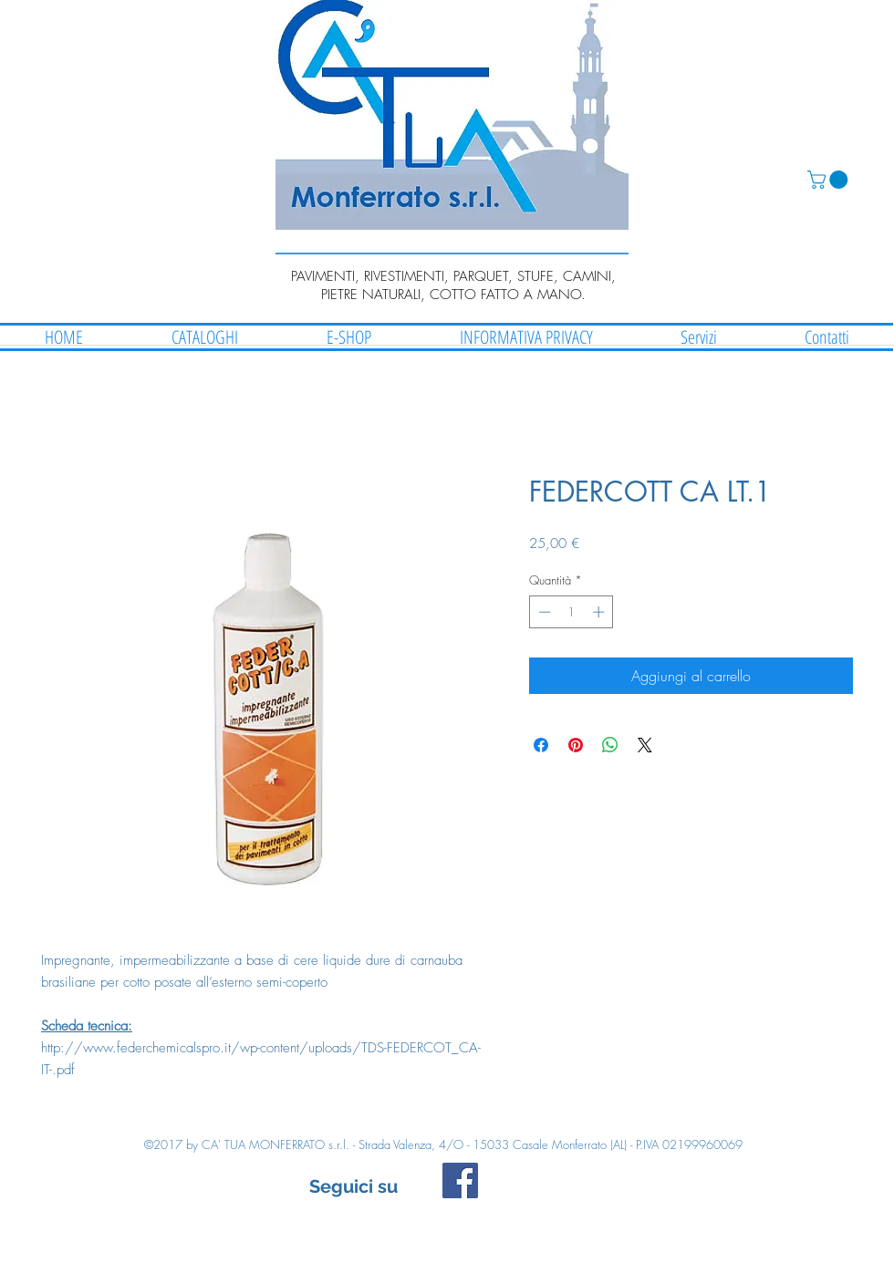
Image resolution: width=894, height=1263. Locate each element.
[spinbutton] (571, 611)
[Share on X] (645, 745)
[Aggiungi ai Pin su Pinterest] (576, 745)
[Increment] (600, 611)
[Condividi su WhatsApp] (610, 745)
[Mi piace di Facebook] (599, 1189)
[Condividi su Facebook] (541, 745)
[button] (829, 180)
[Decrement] (543, 611)
